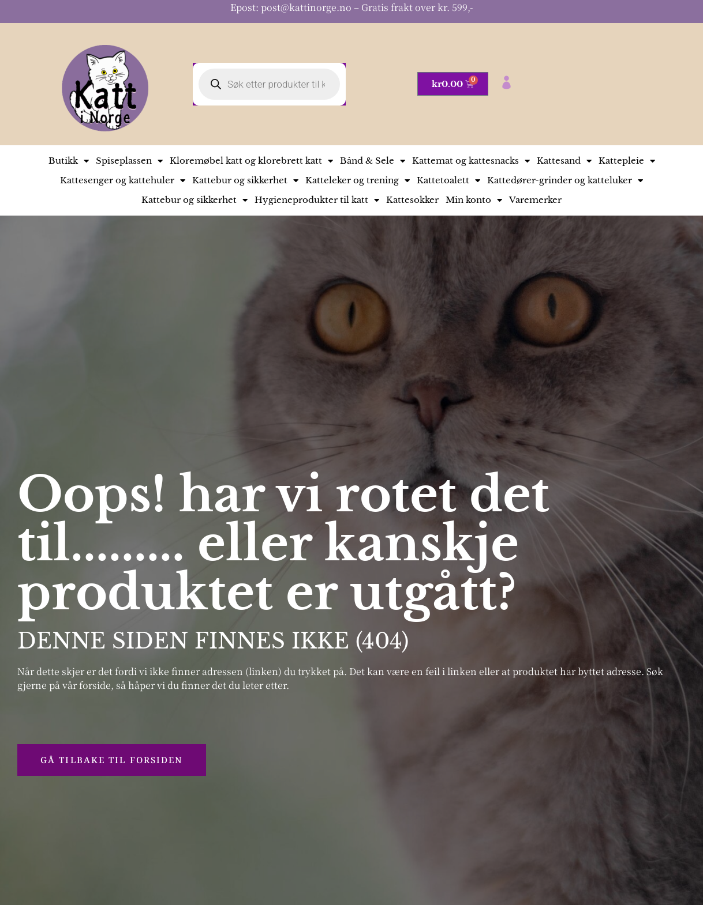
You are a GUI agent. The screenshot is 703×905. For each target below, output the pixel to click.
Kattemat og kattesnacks (471, 161)
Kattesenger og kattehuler (122, 180)
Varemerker (535, 199)
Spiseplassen (129, 161)
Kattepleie (627, 161)
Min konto (474, 200)
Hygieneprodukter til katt (317, 200)
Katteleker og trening (357, 180)
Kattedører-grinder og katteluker (565, 180)
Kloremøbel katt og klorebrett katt (251, 161)
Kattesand (564, 161)
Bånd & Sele (372, 161)
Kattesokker (412, 199)
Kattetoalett (448, 180)
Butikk (68, 161)
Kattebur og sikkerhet (245, 180)
